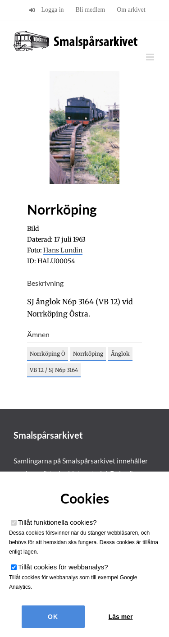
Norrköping (88, 353)
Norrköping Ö (47, 353)
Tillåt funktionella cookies (57, 522)
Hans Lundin (62, 250)
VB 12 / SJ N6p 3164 (54, 370)
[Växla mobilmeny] (150, 57)
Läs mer (121, 616)
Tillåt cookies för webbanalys (63, 567)
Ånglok (120, 353)
